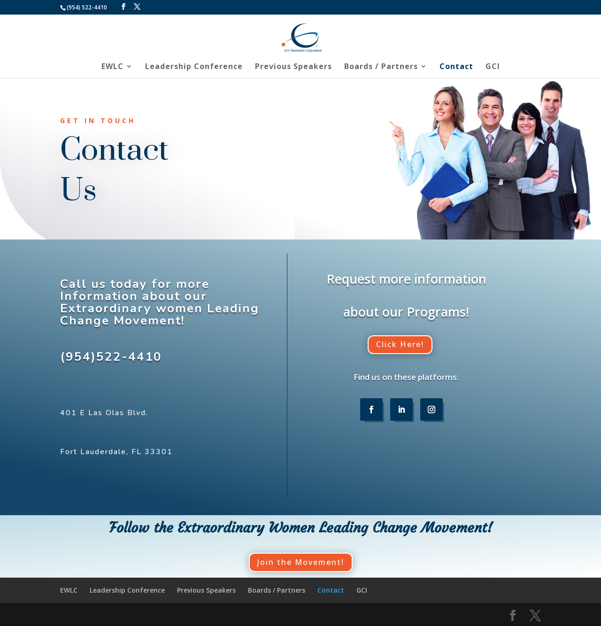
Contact (456, 67)
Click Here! (400, 344)
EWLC (112, 67)
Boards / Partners (381, 67)
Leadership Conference (194, 67)
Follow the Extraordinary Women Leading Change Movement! (301, 527)
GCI (492, 67)
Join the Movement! (300, 562)
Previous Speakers (293, 67)
